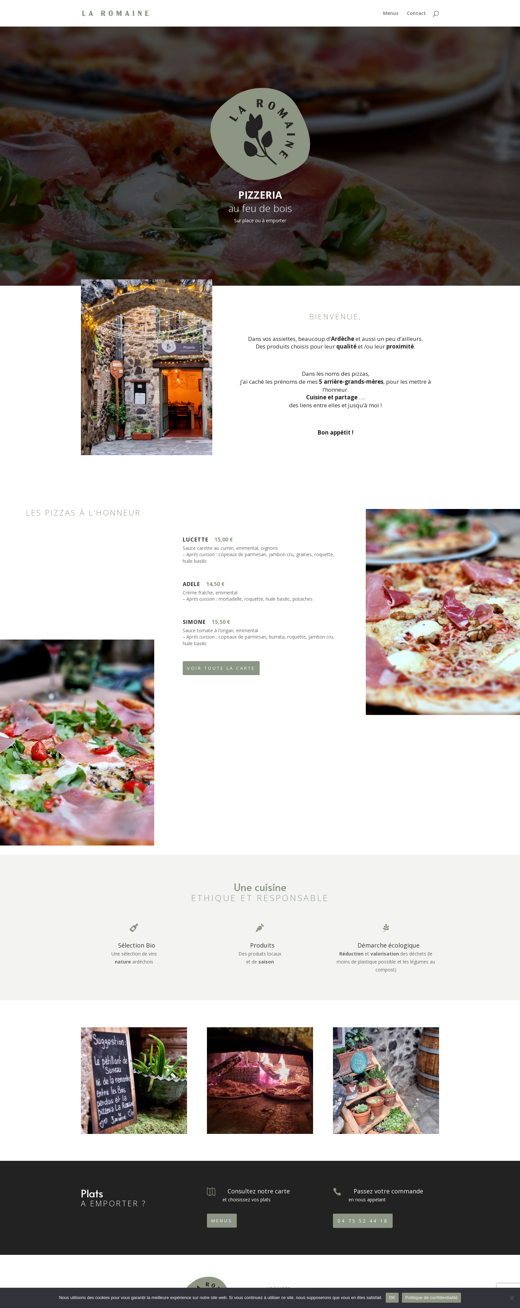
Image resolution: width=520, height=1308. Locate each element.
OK (392, 1297)
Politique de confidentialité (431, 1297)
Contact (416, 13)
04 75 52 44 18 (363, 1221)
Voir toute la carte (221, 668)
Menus (390, 13)
